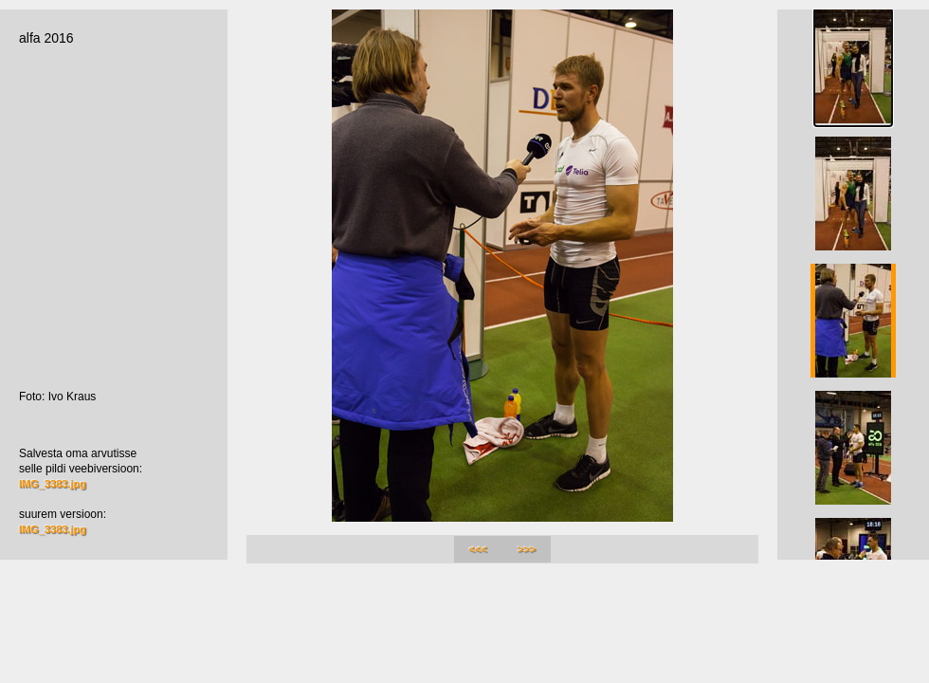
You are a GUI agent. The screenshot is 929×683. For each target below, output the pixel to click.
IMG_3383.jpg (52, 483)
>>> (527, 549)
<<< (478, 549)
